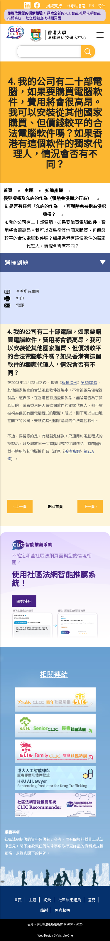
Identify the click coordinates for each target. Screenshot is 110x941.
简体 (101, 6)
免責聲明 (62, 910)
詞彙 (47, 899)
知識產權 (54, 190)
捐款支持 (54, 6)
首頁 (8, 190)
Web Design (45, 935)
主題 (28, 190)
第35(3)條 (89, 382)
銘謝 (44, 910)
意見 (92, 899)
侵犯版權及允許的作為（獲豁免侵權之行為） (48, 198)
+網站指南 (76, 6)
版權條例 (69, 382)
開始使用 (24, 601)
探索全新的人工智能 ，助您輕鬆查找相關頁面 (54, 15)
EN (91, 6)
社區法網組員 (69, 899)
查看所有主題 (27, 291)
